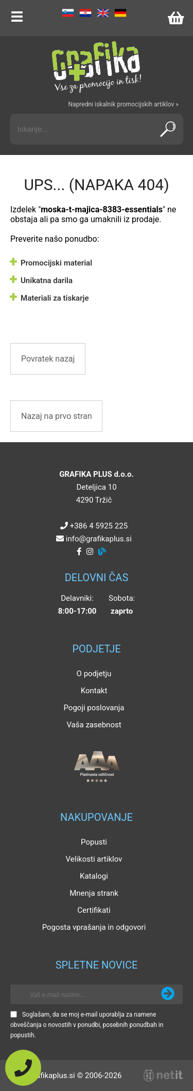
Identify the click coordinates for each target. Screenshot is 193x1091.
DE (120, 13)
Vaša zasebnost (93, 724)
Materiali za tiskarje (55, 298)
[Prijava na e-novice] (168, 994)
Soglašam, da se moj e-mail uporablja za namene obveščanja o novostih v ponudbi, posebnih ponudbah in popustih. (86, 1025)
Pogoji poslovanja (93, 707)
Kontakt (94, 690)
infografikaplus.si (99, 538)
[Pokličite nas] (23, 1068)
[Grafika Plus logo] (96, 67)
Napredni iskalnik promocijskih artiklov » (123, 104)
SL (68, 13)
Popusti (94, 842)
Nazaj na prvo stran (56, 416)
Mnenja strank (93, 893)
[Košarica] (175, 18)
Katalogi (94, 876)
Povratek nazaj (48, 359)
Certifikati (93, 910)
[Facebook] (79, 551)
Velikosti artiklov (94, 859)
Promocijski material (56, 263)
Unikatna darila (47, 280)
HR (85, 13)
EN (103, 13)
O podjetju (94, 673)
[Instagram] (89, 551)
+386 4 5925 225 (99, 526)
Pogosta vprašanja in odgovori (94, 927)
